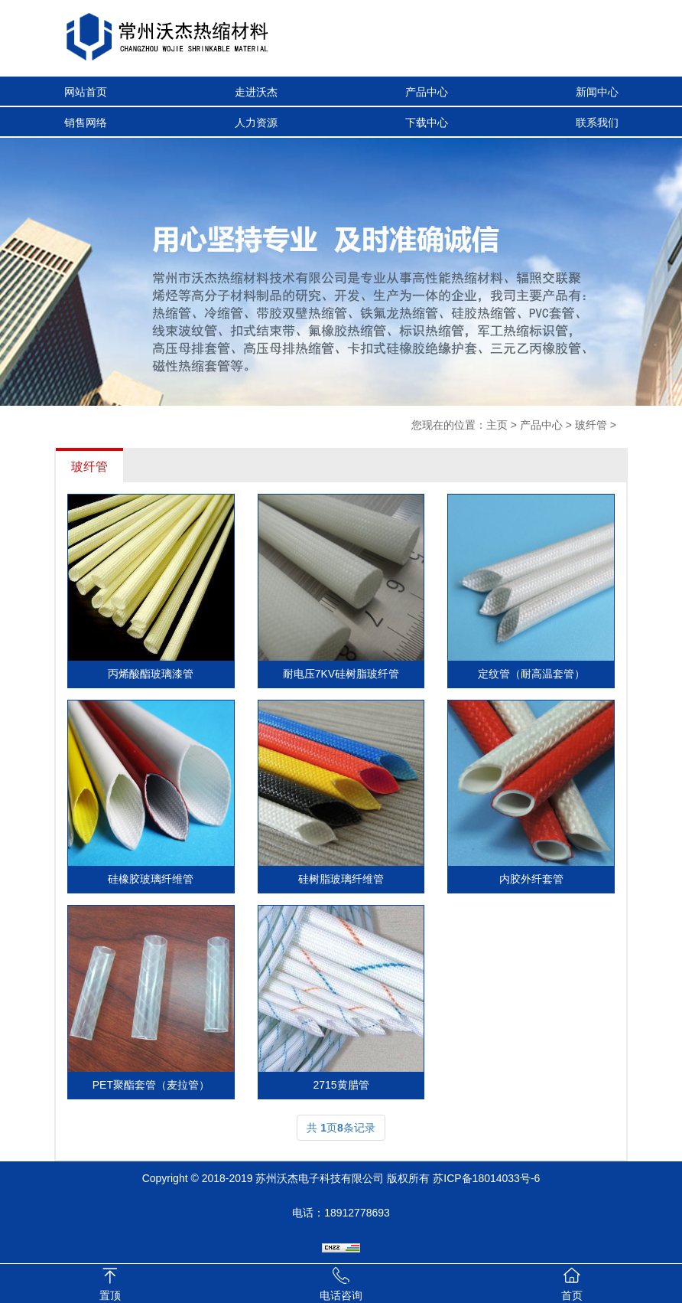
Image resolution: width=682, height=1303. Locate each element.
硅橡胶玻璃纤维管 (150, 879)
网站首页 (85, 92)
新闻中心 (597, 92)
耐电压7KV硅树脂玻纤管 (341, 674)
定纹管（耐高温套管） (531, 674)
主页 (497, 425)
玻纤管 (591, 425)
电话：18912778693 (341, 1213)
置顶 (110, 1295)
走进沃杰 (256, 92)
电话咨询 (341, 1295)
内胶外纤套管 (531, 879)
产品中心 (426, 92)
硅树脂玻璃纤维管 (341, 879)
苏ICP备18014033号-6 (486, 1178)
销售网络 (85, 122)
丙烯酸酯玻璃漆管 (150, 674)
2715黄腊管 (341, 1085)
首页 (572, 1295)
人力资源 (256, 122)
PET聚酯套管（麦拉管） (151, 1085)
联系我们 (597, 122)
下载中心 (426, 122)
